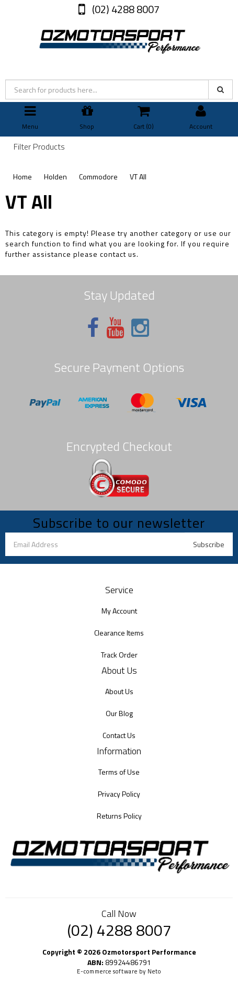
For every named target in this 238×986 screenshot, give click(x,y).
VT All (138, 176)
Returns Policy (119, 815)
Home (22, 176)
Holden (55, 176)
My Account (119, 610)
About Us (119, 691)
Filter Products (39, 147)
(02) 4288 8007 (125, 9)
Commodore (98, 176)
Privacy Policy (119, 793)
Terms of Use (119, 771)
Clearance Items (119, 632)
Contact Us (119, 735)
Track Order (119, 654)
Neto (154, 971)
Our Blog (119, 713)
